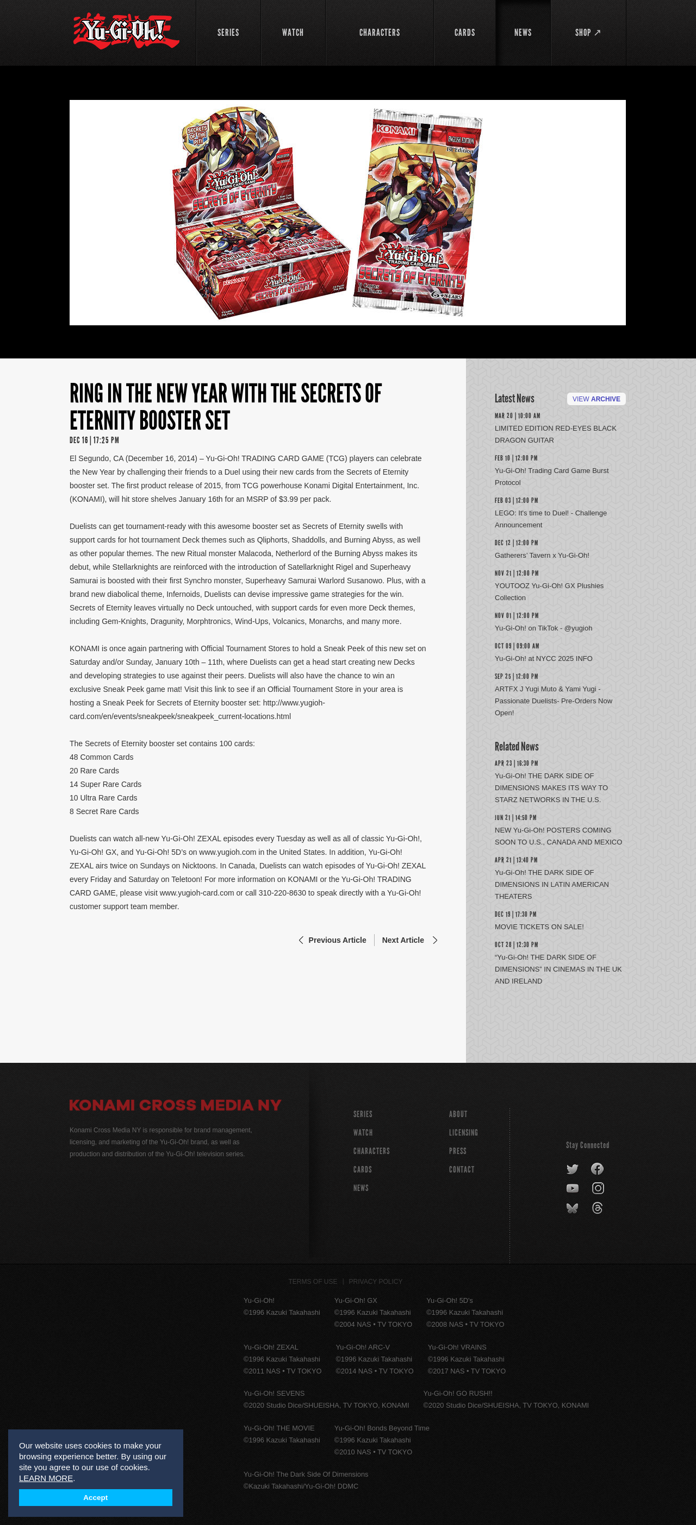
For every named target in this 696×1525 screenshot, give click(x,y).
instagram (599, 1188)
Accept (95, 1498)
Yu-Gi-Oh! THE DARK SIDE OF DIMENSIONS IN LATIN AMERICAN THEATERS (552, 884)
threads (599, 1208)
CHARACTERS (371, 1151)
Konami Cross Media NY (176, 1107)
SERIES (362, 1114)
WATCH (363, 1132)
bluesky (573, 1208)
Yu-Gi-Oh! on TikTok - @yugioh (543, 628)
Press (458, 1151)
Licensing (463, 1132)
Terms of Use (313, 1281)
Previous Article (337, 940)
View (596, 399)
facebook (598, 1169)
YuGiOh (126, 31)
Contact (462, 1169)
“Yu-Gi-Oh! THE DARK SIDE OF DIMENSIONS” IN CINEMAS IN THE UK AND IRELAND (558, 969)
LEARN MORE (46, 1478)
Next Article (403, 940)
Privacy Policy (376, 1281)
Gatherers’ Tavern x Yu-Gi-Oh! (542, 555)
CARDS (362, 1169)
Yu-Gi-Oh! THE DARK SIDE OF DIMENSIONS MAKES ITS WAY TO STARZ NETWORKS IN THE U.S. (551, 788)
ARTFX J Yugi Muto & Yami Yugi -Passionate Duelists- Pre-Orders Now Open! (553, 701)
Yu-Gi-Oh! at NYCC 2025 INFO (544, 658)
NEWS (361, 1188)
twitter (573, 1169)
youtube (573, 1188)
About (458, 1114)
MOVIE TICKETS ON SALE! (539, 927)
